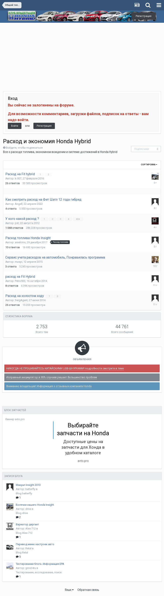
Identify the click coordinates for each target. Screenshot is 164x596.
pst (17, 223)
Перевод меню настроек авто (35, 544)
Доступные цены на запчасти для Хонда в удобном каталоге (83, 447)
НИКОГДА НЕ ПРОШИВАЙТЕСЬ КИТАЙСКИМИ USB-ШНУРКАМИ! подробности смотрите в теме (65, 368)
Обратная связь (88, 589)
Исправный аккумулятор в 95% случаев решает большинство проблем (51, 377)
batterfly (30, 489)
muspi (18, 261)
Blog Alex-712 (24, 532)
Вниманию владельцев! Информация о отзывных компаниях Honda (49, 386)
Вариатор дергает (27, 524)
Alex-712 (30, 528)
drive (28, 508)
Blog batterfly (24, 493)
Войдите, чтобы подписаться (24, 147)
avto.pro (83, 461)
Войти (14, 125)
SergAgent (21, 300)
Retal (28, 548)
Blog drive (22, 513)
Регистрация (143, 16)
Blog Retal (22, 552)
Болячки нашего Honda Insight (35, 504)
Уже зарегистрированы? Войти (106, 16)
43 (78, 219)
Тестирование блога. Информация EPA (40, 563)
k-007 (18, 178)
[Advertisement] (82, 54)
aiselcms (20, 242)
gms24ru (30, 568)
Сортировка (149, 164)
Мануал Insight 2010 (28, 484)
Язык (69, 589)
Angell (18, 203)
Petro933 (20, 281)
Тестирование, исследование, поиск (39, 572)
